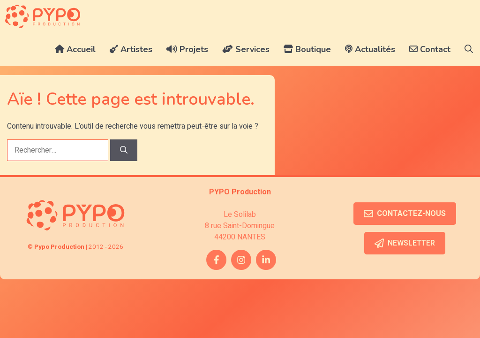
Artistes (131, 49)
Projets (187, 49)
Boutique (307, 49)
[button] (469, 49)
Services (246, 49)
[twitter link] (266, 260)
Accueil (75, 49)
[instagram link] (241, 260)
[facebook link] (216, 260)
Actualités (370, 49)
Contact (429, 49)
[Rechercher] (123, 150)
